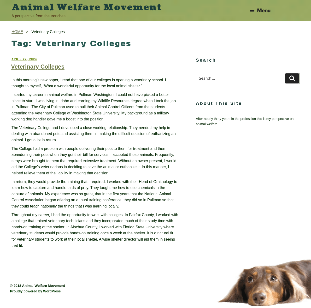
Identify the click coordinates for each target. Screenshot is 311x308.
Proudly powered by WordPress (35, 291)
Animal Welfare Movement (87, 7)
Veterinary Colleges (38, 66)
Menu (260, 10)
